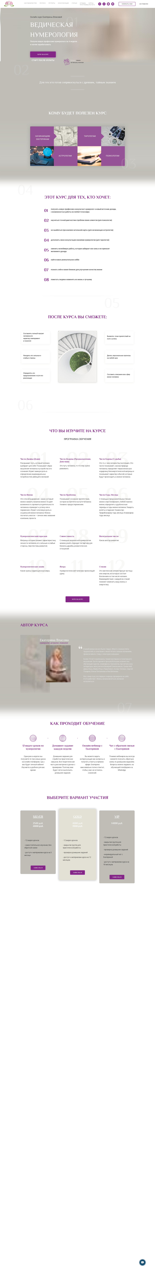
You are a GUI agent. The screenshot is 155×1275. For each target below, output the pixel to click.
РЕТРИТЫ (52, 3)
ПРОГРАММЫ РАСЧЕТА (87, 5)
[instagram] (108, 3)
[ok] (104, 3)
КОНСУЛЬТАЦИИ (63, 3)
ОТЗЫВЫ (83, 3)
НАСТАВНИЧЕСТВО (30, 3)
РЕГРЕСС (43, 3)
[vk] (99, 3)
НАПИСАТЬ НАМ (127, 4)
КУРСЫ (91, 3)
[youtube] (112, 3)
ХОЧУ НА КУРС (43, 54)
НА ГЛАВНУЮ (143, 4)
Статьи (74, 3)
